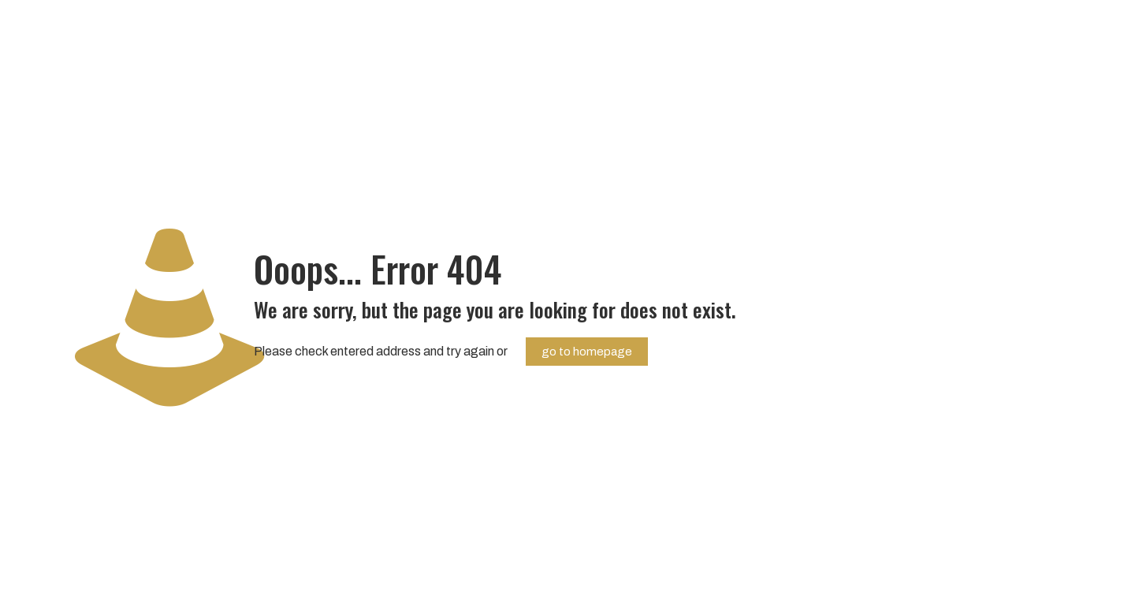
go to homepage (586, 351)
